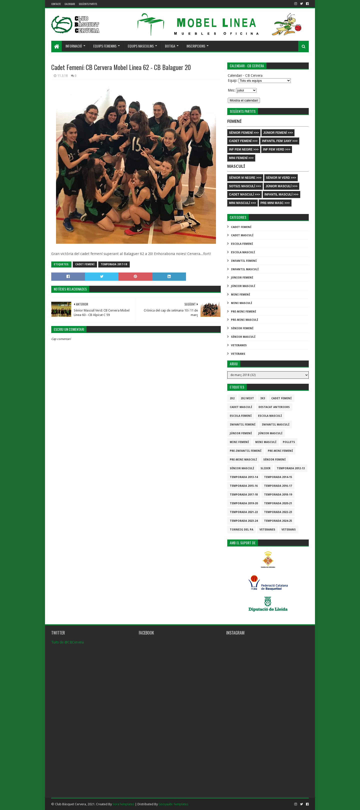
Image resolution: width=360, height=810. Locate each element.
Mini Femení (240, 294)
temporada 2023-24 (244, 520)
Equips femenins (104, 45)
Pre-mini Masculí (244, 320)
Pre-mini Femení (243, 311)
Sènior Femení (242, 328)
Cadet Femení (84, 264)
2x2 (232, 398)
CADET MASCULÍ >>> (244, 194)
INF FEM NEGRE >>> (243, 149)
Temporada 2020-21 (278, 503)
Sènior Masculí (243, 336)
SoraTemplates (123, 804)
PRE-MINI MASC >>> (275, 203)
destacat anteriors (274, 407)
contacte (56, 4)
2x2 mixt (247, 398)
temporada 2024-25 (278, 520)
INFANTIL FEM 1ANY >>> (280, 141)
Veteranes (239, 345)
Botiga (170, 45)
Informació (74, 45)
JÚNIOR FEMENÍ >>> (278, 132)
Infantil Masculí (245, 269)
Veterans (238, 354)
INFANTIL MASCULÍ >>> (281, 194)
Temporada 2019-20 (244, 503)
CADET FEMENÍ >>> (243, 141)
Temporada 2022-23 (278, 512)
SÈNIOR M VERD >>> (281, 178)
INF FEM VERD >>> (276, 149)
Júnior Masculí (243, 286)
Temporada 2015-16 (244, 486)
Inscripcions (195, 45)
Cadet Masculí (242, 235)
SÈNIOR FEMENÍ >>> (244, 132)
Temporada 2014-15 (278, 477)
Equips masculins (141, 45)
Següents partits (88, 4)
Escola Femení (242, 244)
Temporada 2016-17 (278, 486)
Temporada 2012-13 (291, 468)
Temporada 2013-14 (244, 477)
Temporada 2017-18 (114, 264)
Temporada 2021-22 (244, 512)
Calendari (69, 4)
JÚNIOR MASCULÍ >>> (282, 186)
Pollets (289, 442)
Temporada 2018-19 (278, 494)
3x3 (262, 398)
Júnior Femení (242, 277)
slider (265, 468)
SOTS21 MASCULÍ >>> (245, 186)
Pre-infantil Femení (246, 450)
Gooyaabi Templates (173, 804)
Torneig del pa (241, 529)
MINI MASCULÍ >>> (242, 203)
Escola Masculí (243, 252)
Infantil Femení (244, 260)
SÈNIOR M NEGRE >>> (245, 178)
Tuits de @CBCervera (67, 642)
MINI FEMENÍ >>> (241, 158)
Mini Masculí (241, 303)
